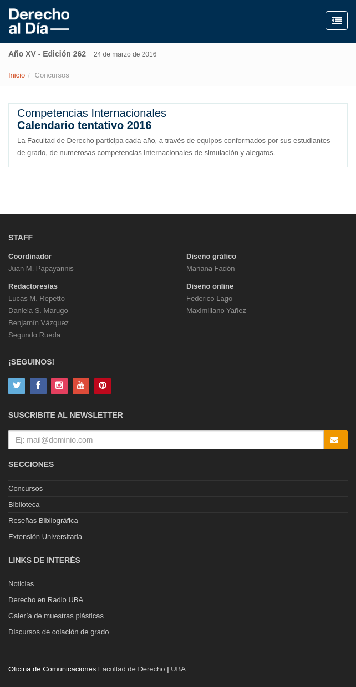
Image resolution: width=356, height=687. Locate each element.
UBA (178, 669)
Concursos (25, 488)
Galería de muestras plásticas (56, 616)
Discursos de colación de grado (58, 632)
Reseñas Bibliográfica (43, 520)
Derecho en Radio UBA (45, 600)
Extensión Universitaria (45, 536)
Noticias (21, 584)
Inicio (16, 75)
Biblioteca (23, 504)
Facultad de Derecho (131, 669)
